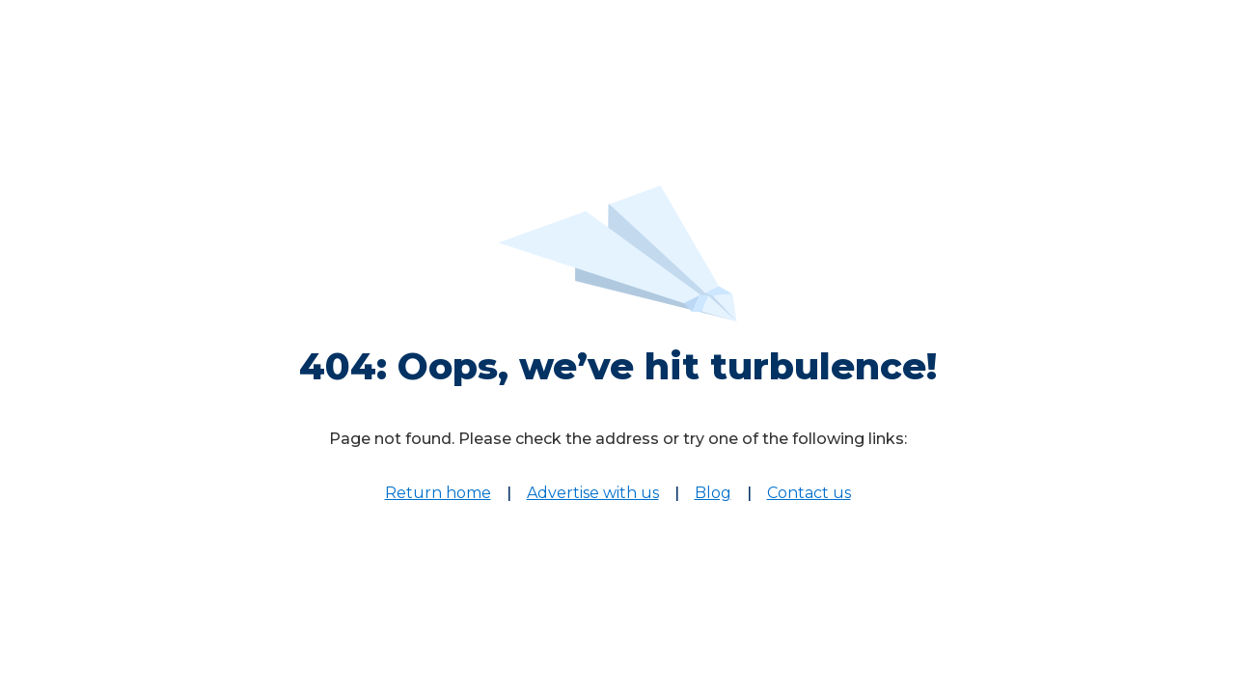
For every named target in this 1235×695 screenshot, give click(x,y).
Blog (713, 493)
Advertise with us (593, 493)
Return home (438, 493)
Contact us (809, 493)
